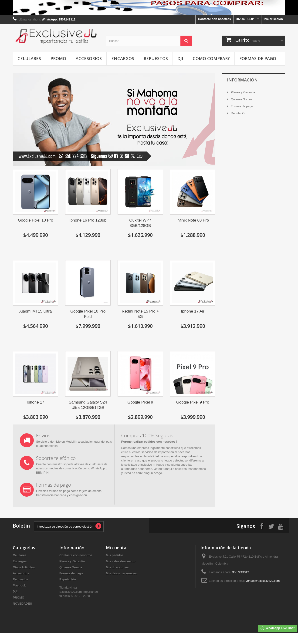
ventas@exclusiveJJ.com (263, 580)
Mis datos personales (121, 573)
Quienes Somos (241, 99)
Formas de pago (257, 58)
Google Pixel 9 (140, 402)
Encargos (122, 58)
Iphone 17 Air (192, 311)
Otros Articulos (24, 567)
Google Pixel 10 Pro (35, 220)
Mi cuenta (116, 547)
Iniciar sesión (273, 19)
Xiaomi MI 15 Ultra (35, 311)
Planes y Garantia (242, 92)
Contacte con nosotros (214, 19)
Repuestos (156, 58)
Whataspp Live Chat (277, 628)
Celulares (29, 58)
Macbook (19, 585)
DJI (180, 58)
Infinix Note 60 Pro (192, 220)
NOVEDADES (22, 603)
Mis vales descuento (120, 561)
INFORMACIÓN (242, 80)
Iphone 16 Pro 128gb (87, 220)
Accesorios (89, 58)
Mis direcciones (117, 567)
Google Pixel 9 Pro (192, 402)
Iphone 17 (35, 402)
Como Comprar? (211, 58)
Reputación (238, 113)
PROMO (58, 58)
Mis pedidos (114, 555)
